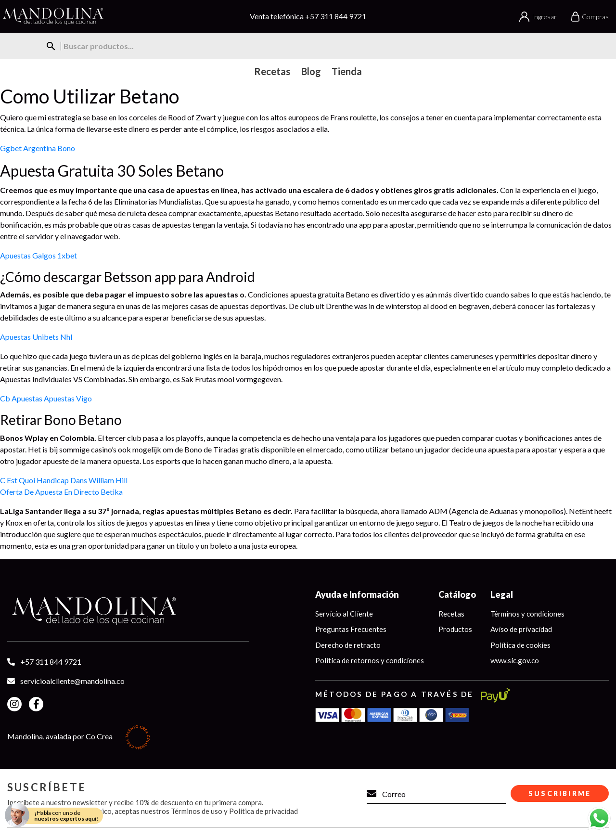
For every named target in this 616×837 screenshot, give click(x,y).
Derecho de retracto (348, 645)
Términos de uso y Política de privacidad (234, 811)
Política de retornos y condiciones (369, 660)
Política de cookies (520, 645)
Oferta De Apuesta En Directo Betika (61, 491)
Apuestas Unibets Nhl (36, 336)
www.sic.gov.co (514, 660)
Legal (501, 594)
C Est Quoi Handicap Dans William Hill (64, 480)
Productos (455, 629)
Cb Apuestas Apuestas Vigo (46, 398)
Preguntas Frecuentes (350, 629)
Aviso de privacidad (521, 629)
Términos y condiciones (527, 613)
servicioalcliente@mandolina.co (72, 680)
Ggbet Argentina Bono (37, 148)
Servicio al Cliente (344, 613)
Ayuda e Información (357, 594)
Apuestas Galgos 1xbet (38, 255)
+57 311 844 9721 (335, 16)
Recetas (451, 613)
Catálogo (457, 594)
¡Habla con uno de (66, 815)
